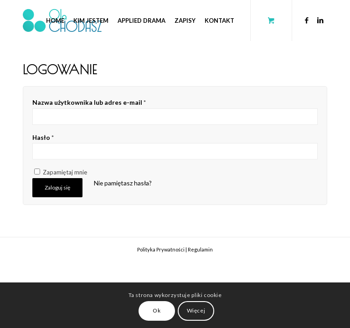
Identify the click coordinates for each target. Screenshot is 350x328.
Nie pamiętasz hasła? (123, 183)
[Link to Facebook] (307, 20)
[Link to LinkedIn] (320, 20)
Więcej (196, 310)
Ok (156, 310)
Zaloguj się (57, 187)
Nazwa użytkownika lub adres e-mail (89, 102)
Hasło (43, 137)
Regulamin (200, 249)
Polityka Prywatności (161, 249)
